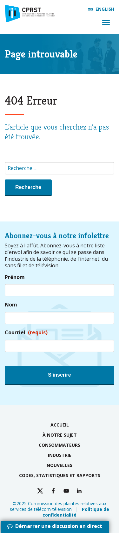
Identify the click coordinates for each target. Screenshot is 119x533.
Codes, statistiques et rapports (59, 475)
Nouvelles (59, 465)
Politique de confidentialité (76, 512)
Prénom (15, 277)
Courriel (26, 332)
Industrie (59, 455)
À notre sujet (60, 435)
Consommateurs (59, 445)
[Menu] (106, 22)
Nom (11, 304)
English (105, 9)
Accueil (59, 425)
